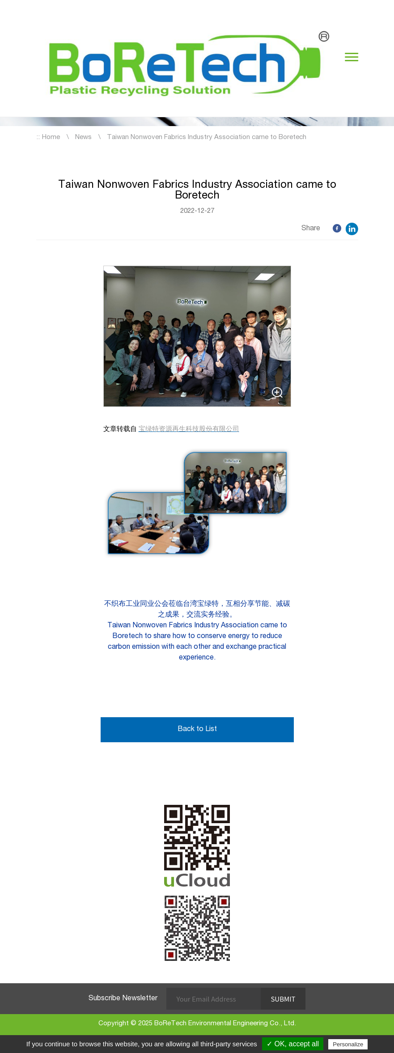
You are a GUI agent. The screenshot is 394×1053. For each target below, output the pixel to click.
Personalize (348, 1044)
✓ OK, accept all (293, 1044)
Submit (283, 998)
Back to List (197, 729)
